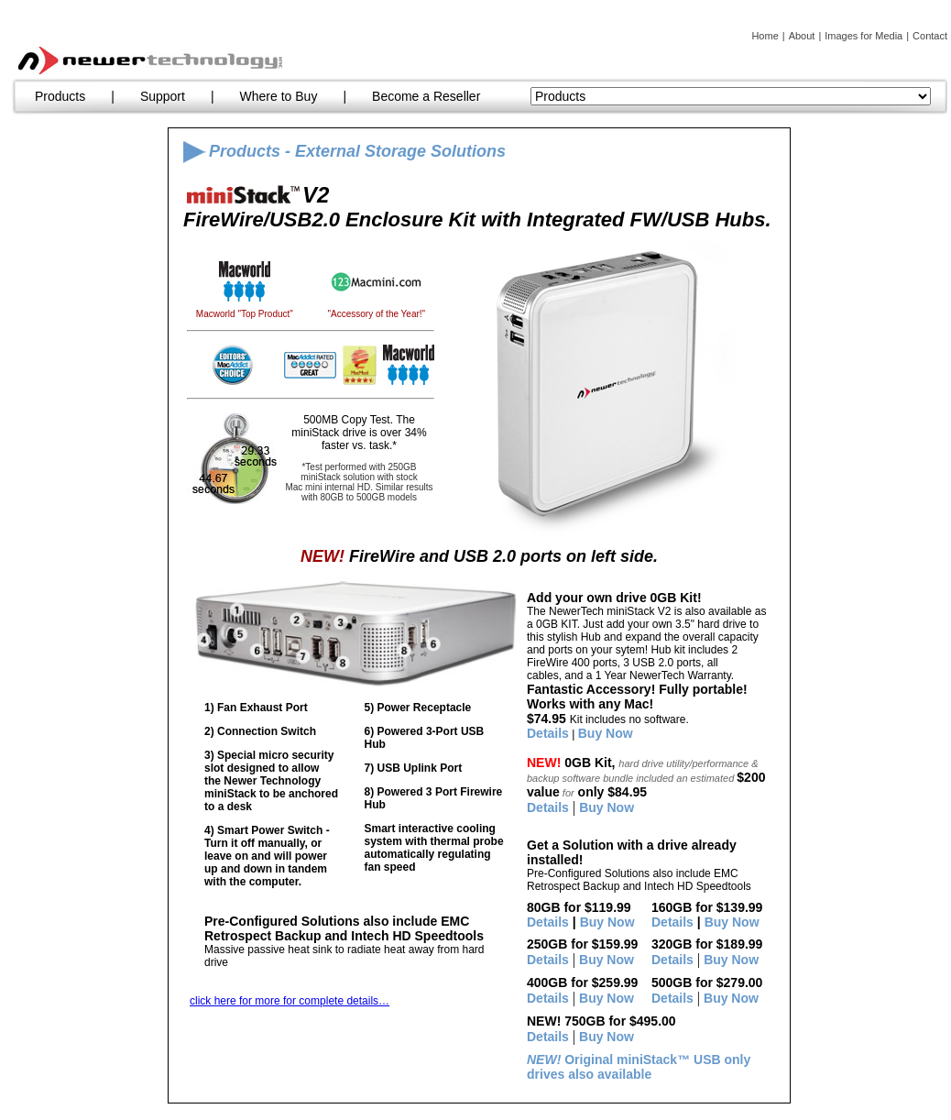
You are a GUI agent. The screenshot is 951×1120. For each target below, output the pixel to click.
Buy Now (605, 733)
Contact (930, 35)
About (802, 35)
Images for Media (863, 35)
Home (764, 35)
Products (60, 96)
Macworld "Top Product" (244, 314)
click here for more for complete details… (289, 1000)
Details (548, 733)
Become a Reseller (426, 96)
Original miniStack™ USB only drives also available (638, 1067)
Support (162, 96)
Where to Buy (279, 96)
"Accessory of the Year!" (377, 314)
